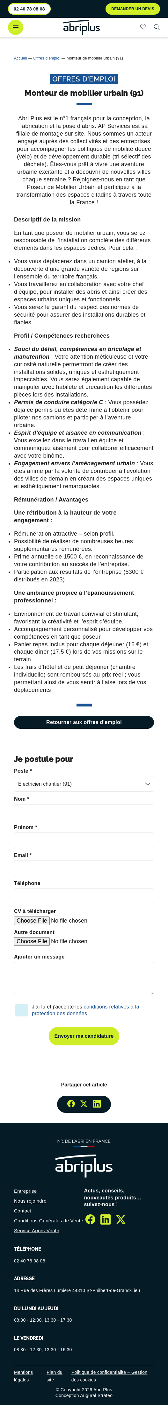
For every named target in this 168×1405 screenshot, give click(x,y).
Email (23, 855)
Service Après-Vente (36, 1230)
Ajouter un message (39, 956)
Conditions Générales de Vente (48, 1220)
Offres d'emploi (47, 58)
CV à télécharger (35, 911)
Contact (22, 1210)
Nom (21, 799)
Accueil (20, 58)
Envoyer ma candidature (84, 1036)
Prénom (25, 827)
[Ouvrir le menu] (15, 27)
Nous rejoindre (30, 1201)
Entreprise (25, 1191)
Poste (23, 771)
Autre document (34, 932)
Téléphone (27, 883)
